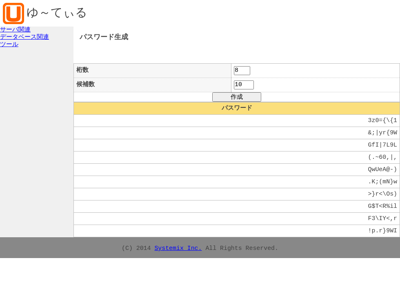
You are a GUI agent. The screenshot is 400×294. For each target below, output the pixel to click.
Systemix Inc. (178, 248)
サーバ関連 (15, 30)
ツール (9, 44)
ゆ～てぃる (57, 13)
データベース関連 (24, 37)
